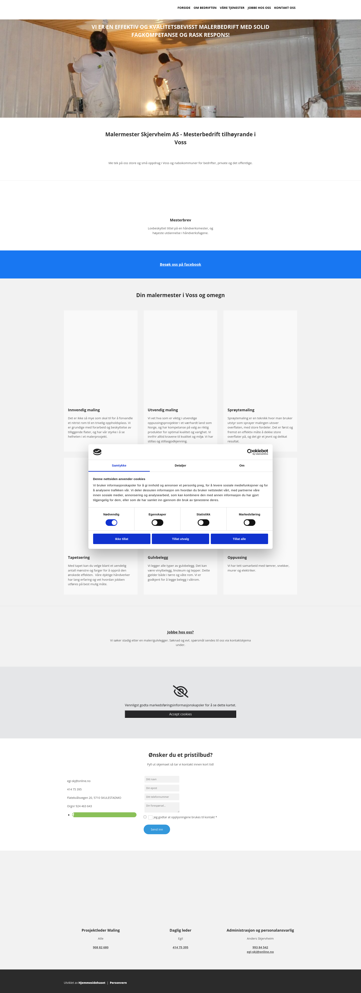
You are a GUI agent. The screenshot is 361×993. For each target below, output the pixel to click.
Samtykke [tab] (119, 465)
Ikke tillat (121, 539)
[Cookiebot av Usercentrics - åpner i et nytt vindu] (250, 452)
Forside (183, 8)
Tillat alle (239, 539)
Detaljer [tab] (180, 465)
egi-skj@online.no (79, 781)
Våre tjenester (232, 8)
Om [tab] (241, 465)
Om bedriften (205, 8)
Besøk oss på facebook (180, 264)
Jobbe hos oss (259, 8)
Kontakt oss (285, 8)
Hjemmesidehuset (92, 983)
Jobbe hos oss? (180, 632)
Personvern (118, 983)
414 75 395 (74, 789)
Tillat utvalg (180, 539)
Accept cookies (180, 714)
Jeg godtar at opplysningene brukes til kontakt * (185, 817)
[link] (180, 691)
